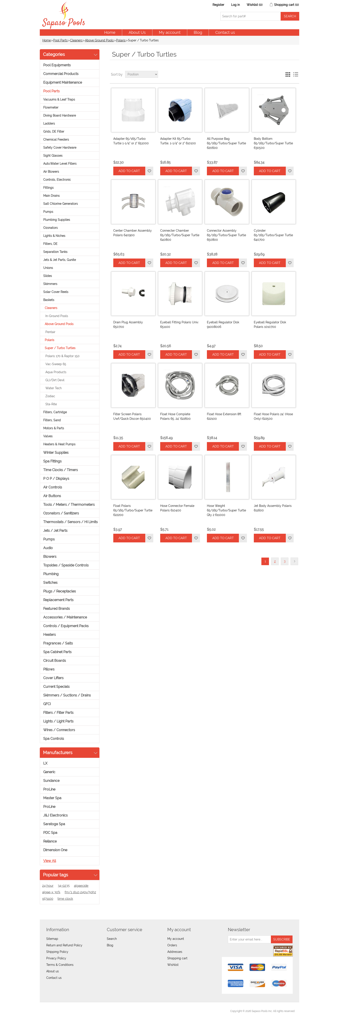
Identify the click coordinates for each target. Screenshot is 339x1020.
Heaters (49, 635)
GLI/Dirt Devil (54, 380)
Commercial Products (60, 74)
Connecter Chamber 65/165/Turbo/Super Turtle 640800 (179, 235)
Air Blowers (51, 171)
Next (294, 561)
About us (52, 971)
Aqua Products (55, 372)
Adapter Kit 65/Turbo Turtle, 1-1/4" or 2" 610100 (178, 141)
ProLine (49, 789)
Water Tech (53, 388)
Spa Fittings (52, 461)
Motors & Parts (53, 428)
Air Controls (52, 487)
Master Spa (52, 798)
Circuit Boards (54, 661)
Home (109, 32)
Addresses (174, 951)
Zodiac (50, 396)
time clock (65, 899)
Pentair (50, 332)
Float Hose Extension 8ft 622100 (224, 416)
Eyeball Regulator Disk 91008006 (223, 324)
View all (49, 861)
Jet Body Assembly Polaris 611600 (273, 508)
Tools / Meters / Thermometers (69, 505)
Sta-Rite (51, 404)
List (295, 74)
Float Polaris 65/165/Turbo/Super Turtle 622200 (132, 510)
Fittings (48, 187)
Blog (198, 32)
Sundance (51, 781)
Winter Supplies (56, 453)
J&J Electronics (55, 815)
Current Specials (56, 687)
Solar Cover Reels (55, 292)
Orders (172, 945)
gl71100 (47, 899)
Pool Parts (60, 40)
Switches (50, 583)
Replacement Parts (58, 600)
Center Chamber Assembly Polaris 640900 (132, 233)
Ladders (49, 123)
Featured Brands (56, 609)
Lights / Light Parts (58, 721)
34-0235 (64, 886)
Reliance (50, 841)
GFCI (47, 704)
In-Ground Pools (56, 316)
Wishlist (173, 964)
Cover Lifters (53, 678)
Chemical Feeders (56, 139)
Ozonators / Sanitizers (61, 513)
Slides (47, 276)
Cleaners (76, 40)
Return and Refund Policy (64, 945)
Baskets (48, 300)
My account (170, 32)
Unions (48, 268)
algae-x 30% (51, 892)
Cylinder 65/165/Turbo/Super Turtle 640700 (273, 235)
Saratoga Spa (54, 824)
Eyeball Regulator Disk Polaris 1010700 (270, 324)
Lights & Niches (54, 236)
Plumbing (51, 574)
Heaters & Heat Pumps (59, 444)
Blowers (49, 557)
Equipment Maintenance (62, 82)
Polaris (121, 40)
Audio (48, 548)
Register (218, 5)
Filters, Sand (52, 420)
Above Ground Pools (99, 40)
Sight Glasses (52, 155)
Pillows (48, 669)
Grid (287, 74)
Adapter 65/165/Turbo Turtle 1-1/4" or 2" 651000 (131, 141)
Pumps (48, 211)
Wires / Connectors (59, 730)
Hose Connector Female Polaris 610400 (177, 508)
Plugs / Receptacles (59, 591)
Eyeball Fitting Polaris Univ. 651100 (179, 324)
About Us (137, 32)
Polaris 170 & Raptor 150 (62, 356)
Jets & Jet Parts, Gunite (59, 260)
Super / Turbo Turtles (60, 348)
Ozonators (50, 227)
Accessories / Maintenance (65, 617)
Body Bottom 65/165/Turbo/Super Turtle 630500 (273, 143)
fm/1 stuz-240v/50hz (80, 892)
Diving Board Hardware (59, 115)
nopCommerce (68, 1011)
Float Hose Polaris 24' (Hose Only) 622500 (273, 416)
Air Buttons (52, 496)
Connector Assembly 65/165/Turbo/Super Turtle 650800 (226, 235)
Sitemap (52, 938)
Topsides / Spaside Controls (66, 565)
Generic (49, 772)
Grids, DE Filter (53, 131)
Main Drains (51, 195)
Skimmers (50, 284)
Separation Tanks (55, 252)
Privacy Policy (56, 958)
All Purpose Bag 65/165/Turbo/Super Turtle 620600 (226, 143)
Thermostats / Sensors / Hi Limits (70, 522)
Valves (48, 436)
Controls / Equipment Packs (66, 626)
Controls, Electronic (57, 179)
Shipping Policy (57, 951)
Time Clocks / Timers (60, 470)
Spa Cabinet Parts (57, 652)
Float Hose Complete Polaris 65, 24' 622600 (175, 416)
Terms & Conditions (60, 964)
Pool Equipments (57, 65)
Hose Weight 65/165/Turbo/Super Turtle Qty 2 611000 (226, 510)
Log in (235, 5)
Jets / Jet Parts (55, 531)
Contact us (225, 32)
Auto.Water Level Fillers (60, 163)
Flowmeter (50, 107)
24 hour (47, 886)
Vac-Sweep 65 (55, 364)
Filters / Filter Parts (58, 713)
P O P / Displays (56, 479)
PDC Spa (50, 833)
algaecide (81, 886)
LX (45, 763)
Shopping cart (177, 958)
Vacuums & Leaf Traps (59, 99)
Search (112, 938)
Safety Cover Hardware (59, 147)
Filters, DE (50, 244)
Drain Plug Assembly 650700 (128, 324)
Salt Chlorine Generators (60, 203)
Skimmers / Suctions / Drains (67, 695)
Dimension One (55, 850)
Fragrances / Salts (58, 643)
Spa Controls (53, 739)
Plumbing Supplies (56, 219)
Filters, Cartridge (55, 412)
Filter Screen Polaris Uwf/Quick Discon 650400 (132, 416)
